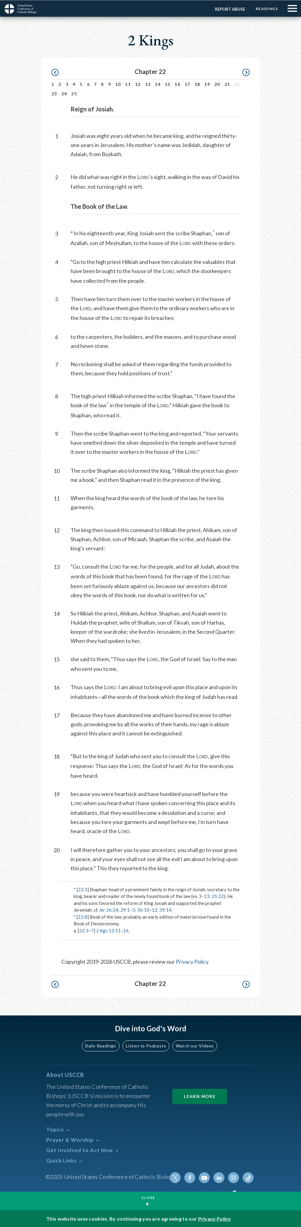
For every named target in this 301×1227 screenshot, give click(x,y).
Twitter (175, 1177)
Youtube (204, 1177)
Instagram (233, 1177)
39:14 (165, 909)
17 (187, 83)
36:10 (143, 909)
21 (227, 83)
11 (128, 83)
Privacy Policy (192, 961)
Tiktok (248, 1177)
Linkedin (218, 1177)
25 (74, 93)
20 (217, 83)
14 (158, 83)
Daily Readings (100, 1045)
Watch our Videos (195, 1045)
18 (197, 83)
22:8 (82, 916)
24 (64, 93)
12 (138, 83)
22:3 (82, 889)
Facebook (189, 1177)
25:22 (218, 896)
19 (207, 83)
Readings (267, 8)
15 (168, 83)
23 (54, 93)
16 (177, 83)
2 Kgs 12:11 (108, 930)
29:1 (125, 909)
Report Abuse (230, 8)
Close (148, 1197)
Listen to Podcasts (146, 1045)
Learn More (200, 1096)
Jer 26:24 (108, 909)
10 (118, 83)
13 (148, 83)
